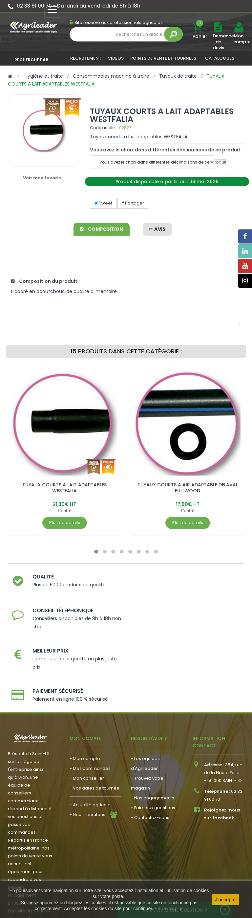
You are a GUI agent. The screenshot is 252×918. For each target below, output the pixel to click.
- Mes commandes (90, 696)
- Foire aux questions (153, 735)
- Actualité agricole (90, 732)
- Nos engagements (152, 725)
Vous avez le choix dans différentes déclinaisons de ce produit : (166, 150)
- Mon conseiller (87, 705)
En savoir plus (169, 908)
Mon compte (238, 39)
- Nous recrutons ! (89, 742)
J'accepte (225, 899)
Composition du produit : (45, 281)
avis (157, 229)
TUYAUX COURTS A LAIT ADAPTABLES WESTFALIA (64, 487)
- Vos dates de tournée (94, 715)
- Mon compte (85, 686)
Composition (101, 229)
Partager (133, 203)
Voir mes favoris (42, 178)
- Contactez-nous (150, 745)
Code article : (103, 127)
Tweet (103, 203)
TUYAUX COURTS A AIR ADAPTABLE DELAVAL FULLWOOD (187, 487)
